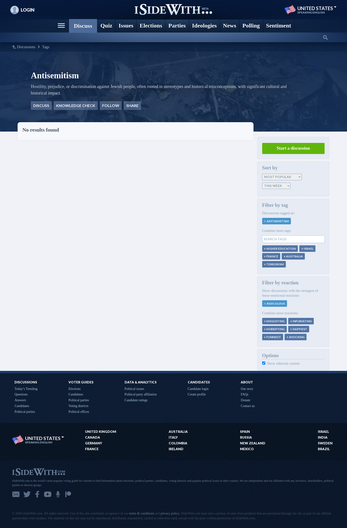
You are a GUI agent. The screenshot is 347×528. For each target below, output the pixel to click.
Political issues (134, 389)
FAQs (244, 394)
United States (317, 8)
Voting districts (78, 406)
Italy (173, 437)
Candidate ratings (136, 400)
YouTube (48, 494)
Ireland (176, 449)
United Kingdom (100, 432)
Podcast (58, 494)
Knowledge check (75, 105)
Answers (20, 400)
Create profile (197, 394)
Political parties (24, 412)
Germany (93, 443)
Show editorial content (281, 363)
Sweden (325, 443)
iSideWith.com (38, 471)
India (322, 437)
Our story (247, 389)
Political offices (78, 412)
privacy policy (169, 513)
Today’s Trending (25, 389)
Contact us (248, 406)
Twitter (27, 494)
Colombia (178, 443)
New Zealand (252, 443)
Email (16, 494)
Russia (246, 437)
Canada (92, 437)
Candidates (21, 406)
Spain (245, 432)
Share (132, 105)
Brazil (324, 449)
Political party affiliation (141, 394)
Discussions (26, 47)
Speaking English (311, 12)
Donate (245, 400)
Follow (110, 105)
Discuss (41, 105)
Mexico (247, 449)
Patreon (68, 494)
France (92, 449)
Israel (323, 432)
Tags (45, 47)
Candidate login (198, 389)
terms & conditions (141, 513)
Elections (74, 389)
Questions (20, 394)
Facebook (37, 494)
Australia (178, 432)
